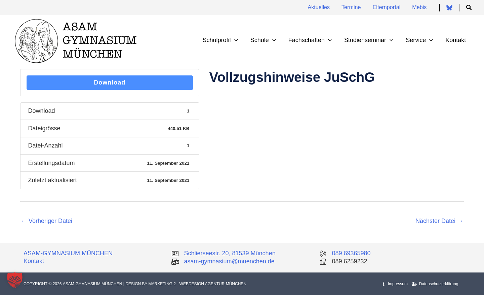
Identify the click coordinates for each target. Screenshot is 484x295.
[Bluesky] (449, 8)
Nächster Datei (439, 221)
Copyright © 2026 (43, 284)
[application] (236, 40)
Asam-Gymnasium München (93, 284)
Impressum (395, 284)
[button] (469, 7)
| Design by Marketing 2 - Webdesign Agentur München (184, 284)
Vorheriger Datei (46, 221)
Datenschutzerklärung (435, 284)
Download (109, 82)
